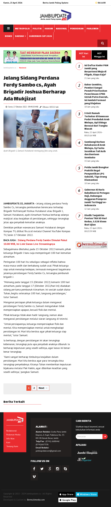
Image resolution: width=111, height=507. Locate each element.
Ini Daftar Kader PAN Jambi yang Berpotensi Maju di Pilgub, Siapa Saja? (96, 70)
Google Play (68, 499)
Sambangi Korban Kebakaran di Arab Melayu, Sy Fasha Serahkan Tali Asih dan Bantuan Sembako (95, 150)
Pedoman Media (13, 434)
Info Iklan (10, 438)
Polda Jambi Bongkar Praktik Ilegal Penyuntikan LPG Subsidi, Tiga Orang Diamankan (96, 174)
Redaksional (11, 430)
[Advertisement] (37, 177)
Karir (8, 442)
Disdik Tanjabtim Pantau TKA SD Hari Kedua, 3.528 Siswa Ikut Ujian (95, 220)
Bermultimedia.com (36, 499)
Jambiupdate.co (9, 68)
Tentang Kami (12, 446)
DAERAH (20, 36)
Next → (43, 388)
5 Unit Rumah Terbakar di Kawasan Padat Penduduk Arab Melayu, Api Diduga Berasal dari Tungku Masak (96, 121)
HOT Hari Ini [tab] (83, 55)
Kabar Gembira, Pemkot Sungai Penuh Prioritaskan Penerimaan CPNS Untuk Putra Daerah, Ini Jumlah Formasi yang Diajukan (96, 94)
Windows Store (87, 494)
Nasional (22, 68)
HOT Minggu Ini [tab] (99, 55)
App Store (66, 494)
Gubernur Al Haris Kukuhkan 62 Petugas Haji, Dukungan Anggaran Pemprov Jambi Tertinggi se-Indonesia (97, 198)
